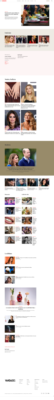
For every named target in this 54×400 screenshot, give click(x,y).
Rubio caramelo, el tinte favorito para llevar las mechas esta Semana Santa (28, 133)
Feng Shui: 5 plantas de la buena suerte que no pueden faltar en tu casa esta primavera (35, 211)
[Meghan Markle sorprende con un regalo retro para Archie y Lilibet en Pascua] (44, 182)
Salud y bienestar (17, 197)
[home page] (4, 0)
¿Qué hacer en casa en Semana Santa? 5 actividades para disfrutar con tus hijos (35, 201)
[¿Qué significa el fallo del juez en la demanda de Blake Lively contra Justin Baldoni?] (10, 338)
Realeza (17, 44)
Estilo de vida (6, 11)
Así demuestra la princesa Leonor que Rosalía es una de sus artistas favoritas (32, 46)
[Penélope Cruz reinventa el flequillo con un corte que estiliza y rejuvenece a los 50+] (10, 280)
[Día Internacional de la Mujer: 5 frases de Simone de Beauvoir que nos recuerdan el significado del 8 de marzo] (27, 240)
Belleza (5, 103)
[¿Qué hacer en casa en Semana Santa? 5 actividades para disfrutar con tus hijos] (27, 201)
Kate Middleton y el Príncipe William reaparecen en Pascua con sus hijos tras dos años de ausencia (20, 168)
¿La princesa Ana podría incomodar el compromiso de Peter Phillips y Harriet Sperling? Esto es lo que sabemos (21, 189)
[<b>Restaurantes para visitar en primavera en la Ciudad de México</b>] (35, 15)
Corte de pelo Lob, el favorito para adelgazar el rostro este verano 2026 (12, 133)
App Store (6, 61)
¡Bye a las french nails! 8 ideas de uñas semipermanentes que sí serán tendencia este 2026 (12, 105)
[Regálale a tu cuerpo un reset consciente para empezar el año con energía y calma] (10, 230)
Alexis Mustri (20, 327)
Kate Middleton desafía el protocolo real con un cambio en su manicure (10, 189)
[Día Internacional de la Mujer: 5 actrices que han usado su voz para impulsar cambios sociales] (27, 220)
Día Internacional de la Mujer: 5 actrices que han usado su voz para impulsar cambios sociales (35, 220)
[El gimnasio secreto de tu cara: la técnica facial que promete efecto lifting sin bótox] (10, 240)
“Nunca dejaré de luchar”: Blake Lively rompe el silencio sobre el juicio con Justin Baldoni (9, 46)
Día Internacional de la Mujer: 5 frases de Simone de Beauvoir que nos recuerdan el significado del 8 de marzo (35, 241)
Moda (16, 315)
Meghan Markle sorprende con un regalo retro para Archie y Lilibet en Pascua (44, 189)
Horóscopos (17, 266)
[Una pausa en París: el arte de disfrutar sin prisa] (10, 329)
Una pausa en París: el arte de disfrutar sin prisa (23, 326)
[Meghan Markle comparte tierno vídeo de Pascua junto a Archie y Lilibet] (44, 39)
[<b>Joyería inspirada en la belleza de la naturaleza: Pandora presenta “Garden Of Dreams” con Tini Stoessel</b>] (10, 319)
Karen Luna (22, 172)
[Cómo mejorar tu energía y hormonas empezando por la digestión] (10, 211)
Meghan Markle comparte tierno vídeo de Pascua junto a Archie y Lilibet (44, 46)
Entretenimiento (6, 44)
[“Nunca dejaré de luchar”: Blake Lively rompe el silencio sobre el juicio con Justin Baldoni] (10, 39)
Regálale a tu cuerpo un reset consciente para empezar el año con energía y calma (18, 229)
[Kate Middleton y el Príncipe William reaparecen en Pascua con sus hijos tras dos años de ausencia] (20, 157)
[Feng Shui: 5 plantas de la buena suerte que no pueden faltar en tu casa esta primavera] (27, 211)
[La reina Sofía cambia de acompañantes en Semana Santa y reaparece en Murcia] (32, 182)
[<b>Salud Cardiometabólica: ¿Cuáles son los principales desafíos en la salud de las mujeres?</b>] (10, 201)
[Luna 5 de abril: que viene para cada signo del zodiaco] (10, 270)
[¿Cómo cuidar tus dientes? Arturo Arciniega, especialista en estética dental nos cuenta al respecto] (10, 220)
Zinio (5, 62)
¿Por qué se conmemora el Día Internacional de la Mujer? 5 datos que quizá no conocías (35, 230)
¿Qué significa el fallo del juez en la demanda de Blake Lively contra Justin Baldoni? (26, 336)
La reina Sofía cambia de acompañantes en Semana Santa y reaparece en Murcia (32, 189)
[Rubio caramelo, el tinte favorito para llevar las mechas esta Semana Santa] (28, 120)
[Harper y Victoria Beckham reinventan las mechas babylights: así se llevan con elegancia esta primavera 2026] (28, 92)
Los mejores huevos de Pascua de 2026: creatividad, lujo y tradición (20, 308)
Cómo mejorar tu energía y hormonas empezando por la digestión (18, 210)
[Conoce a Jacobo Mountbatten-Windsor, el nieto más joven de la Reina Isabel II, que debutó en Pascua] (21, 39)
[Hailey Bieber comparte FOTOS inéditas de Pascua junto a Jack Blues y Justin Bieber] (10, 260)
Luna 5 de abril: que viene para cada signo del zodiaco (24, 267)
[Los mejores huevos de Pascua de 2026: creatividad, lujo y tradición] (20, 296)
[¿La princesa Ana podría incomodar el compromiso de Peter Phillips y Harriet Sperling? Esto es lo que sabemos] (21, 182)
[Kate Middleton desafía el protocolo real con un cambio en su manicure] (10, 182)
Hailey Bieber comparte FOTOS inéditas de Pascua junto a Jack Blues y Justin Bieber (26, 258)
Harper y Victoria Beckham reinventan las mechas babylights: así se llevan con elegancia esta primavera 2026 (28, 106)
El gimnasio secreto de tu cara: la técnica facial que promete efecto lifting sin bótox (18, 239)
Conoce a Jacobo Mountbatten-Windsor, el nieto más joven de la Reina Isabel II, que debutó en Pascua (21, 46)
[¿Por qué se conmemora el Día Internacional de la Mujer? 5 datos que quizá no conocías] (27, 230)
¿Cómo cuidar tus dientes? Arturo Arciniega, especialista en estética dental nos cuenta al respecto (18, 219)
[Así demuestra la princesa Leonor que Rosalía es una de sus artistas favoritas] (32, 39)
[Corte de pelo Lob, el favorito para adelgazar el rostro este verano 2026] (12, 120)
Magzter (6, 63)
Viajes (16, 325)
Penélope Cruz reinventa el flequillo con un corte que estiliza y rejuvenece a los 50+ (25, 277)
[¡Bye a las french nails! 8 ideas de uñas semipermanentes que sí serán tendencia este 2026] (12, 92)
